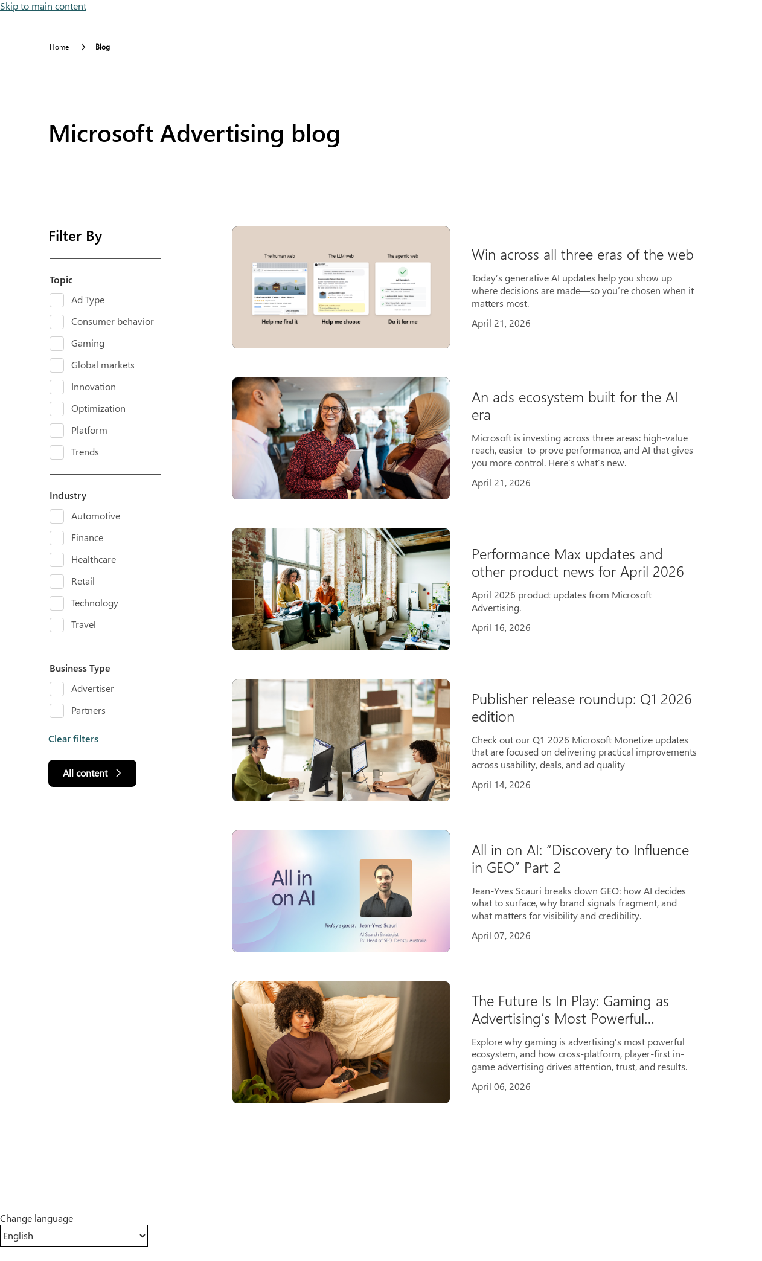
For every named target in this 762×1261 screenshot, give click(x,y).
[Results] (477, 664)
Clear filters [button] (73, 739)
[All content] (92, 773)
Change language (36, 1218)
